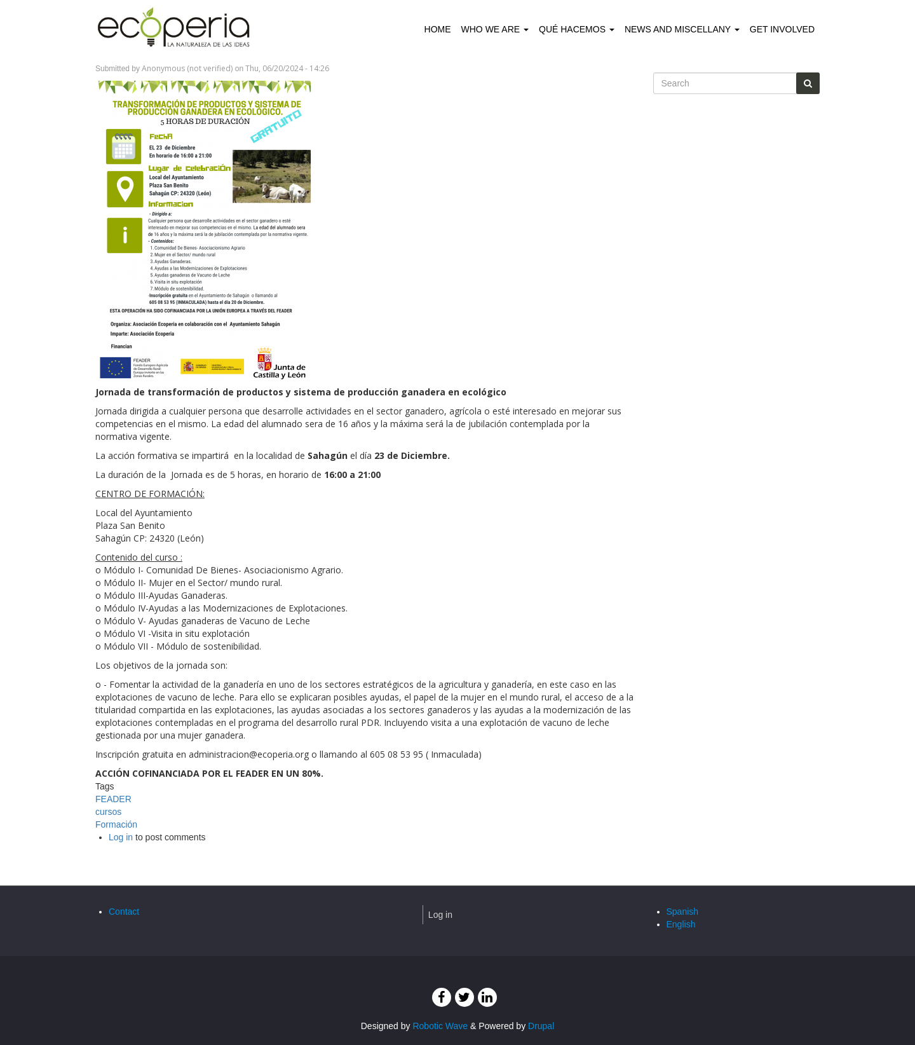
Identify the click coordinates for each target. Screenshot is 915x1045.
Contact (124, 911)
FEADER (113, 799)
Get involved (782, 29)
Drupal (541, 1026)
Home (437, 29)
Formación (116, 824)
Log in (121, 837)
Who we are (495, 29)
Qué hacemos (576, 29)
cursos (108, 812)
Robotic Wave (440, 1026)
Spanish (683, 911)
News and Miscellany (682, 29)
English (681, 924)
